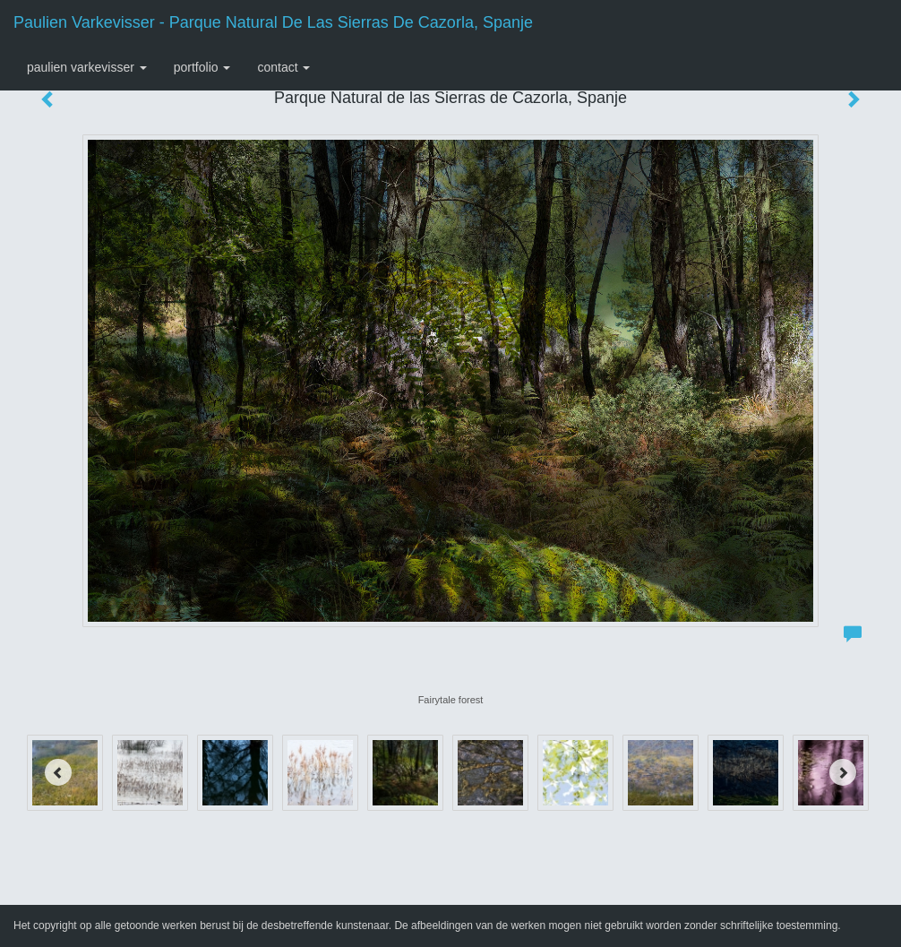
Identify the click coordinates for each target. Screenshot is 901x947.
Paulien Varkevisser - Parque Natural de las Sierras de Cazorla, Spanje (273, 22)
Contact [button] (283, 67)
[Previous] (58, 772)
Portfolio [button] (202, 67)
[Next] (842, 772)
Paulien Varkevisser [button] (87, 67)
